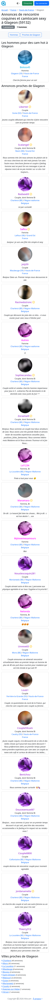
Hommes (14, 35)
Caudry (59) (17, 734)
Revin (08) (19, 151)
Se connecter (41, 3)
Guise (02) (16, 113)
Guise (4, 980)
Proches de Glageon (31, 35)
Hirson (5, 992)
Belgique (25, 203)
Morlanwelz (7, 983)
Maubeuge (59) (17, 270)
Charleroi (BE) (17, 200)
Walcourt (6, 977)
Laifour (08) (20, 235)
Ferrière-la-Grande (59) (17, 696)
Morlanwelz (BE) (16, 579)
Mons (4, 963)
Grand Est (30, 151)
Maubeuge (7, 969)
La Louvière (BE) (16, 471)
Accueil (4, 10)
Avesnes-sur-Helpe (10, 989)
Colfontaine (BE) (16, 859)
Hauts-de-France (26, 10)
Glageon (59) (16, 73)
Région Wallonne (32, 308)
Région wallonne (31, 200)
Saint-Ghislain (8, 975)
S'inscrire (28, 3)
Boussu (5, 972)
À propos (37, 998)
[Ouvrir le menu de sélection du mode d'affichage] (18, 3)
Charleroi (6, 960)
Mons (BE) (16, 652)
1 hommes (22, 27)
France (13, 10)
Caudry (5, 986)
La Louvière (7, 966)
